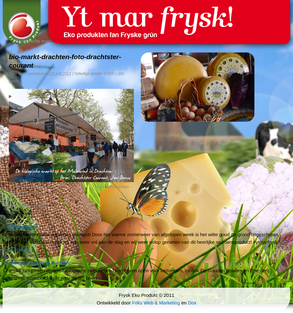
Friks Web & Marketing (156, 302)
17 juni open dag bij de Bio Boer (36, 263)
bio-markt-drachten (113, 187)
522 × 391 (115, 73)
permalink (40, 206)
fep (20, 73)
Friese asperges (20, 227)
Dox (192, 302)
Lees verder (18, 249)
